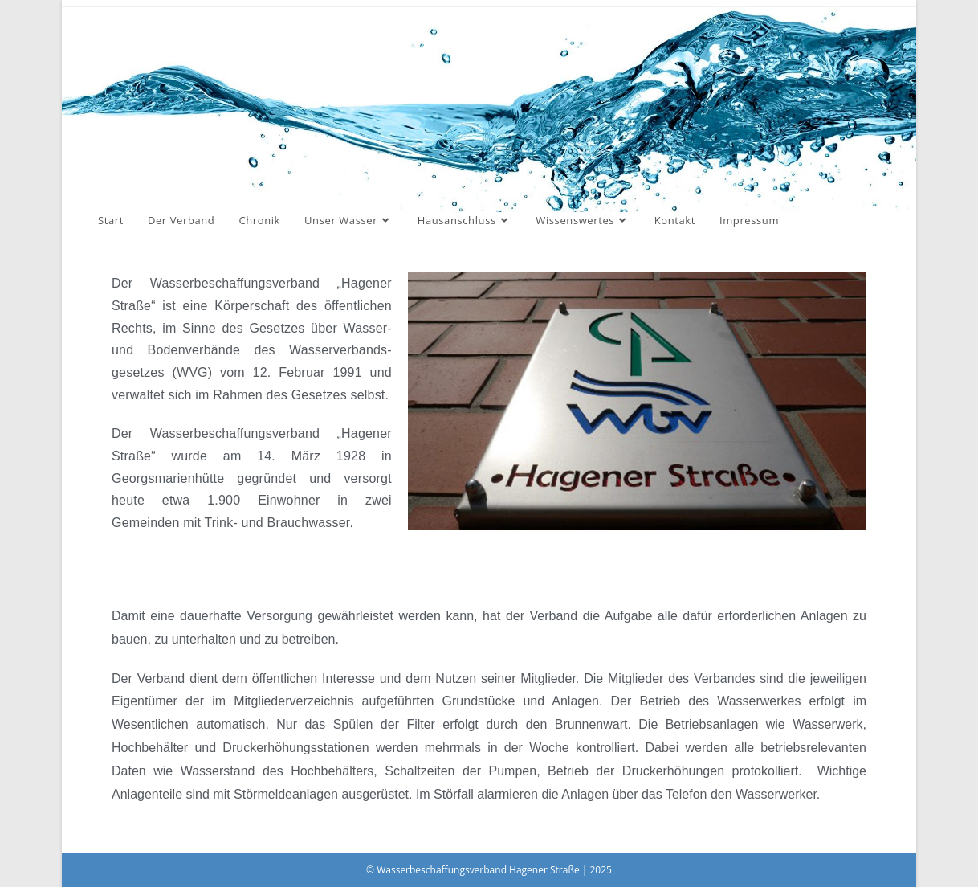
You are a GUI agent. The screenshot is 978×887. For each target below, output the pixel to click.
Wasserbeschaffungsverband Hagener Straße (288, 131)
